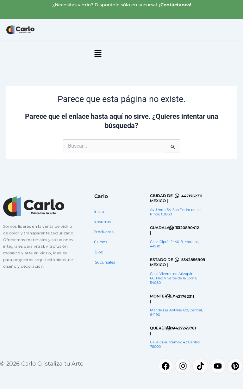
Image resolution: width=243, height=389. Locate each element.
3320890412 (187, 227)
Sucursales (105, 262)
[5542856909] (176, 259)
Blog (99, 252)
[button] (97, 54)
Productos (103, 231)
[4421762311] (176, 195)
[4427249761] (168, 328)
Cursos (100, 241)
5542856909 (193, 259)
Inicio (99, 211)
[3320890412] (171, 227)
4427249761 (184, 328)
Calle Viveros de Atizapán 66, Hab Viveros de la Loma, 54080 (173, 278)
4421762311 (191, 196)
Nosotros (102, 221)
